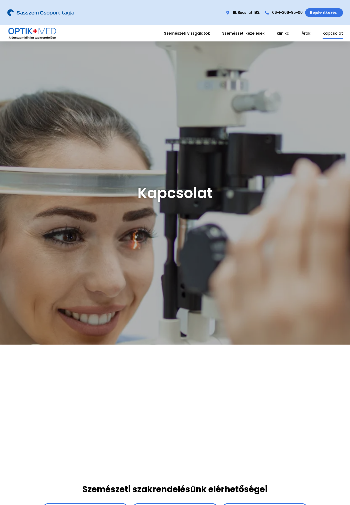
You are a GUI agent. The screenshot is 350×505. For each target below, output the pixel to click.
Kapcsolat (333, 33)
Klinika (283, 33)
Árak (305, 33)
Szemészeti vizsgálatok (187, 33)
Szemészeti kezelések (243, 33)
